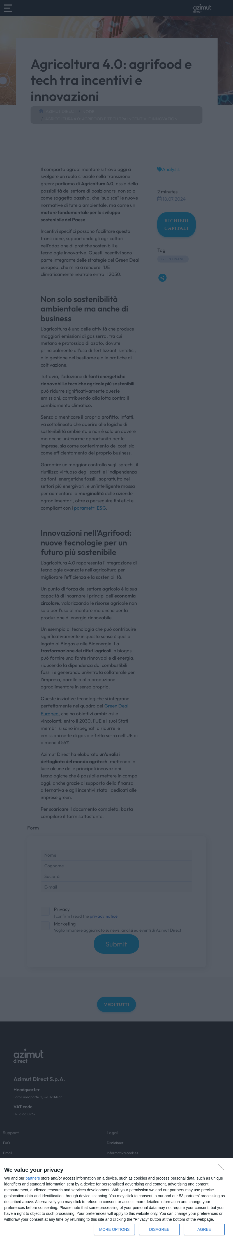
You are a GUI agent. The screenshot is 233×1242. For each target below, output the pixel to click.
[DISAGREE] (222, 1168)
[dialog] (116, 1200)
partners (33, 1178)
